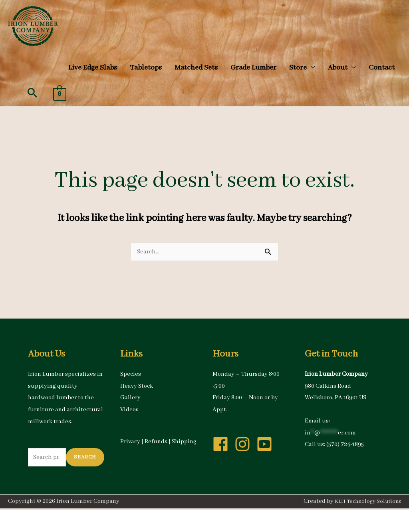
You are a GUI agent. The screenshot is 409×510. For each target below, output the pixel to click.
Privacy (130, 442)
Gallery (130, 398)
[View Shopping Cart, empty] (59, 94)
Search (85, 458)
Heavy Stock (136, 386)
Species (130, 374)
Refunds (156, 442)
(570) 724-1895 (345, 444)
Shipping (184, 442)
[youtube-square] (266, 444)
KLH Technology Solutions (365, 503)
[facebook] (222, 444)
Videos (129, 410)
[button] (302, 67)
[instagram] (244, 444)
